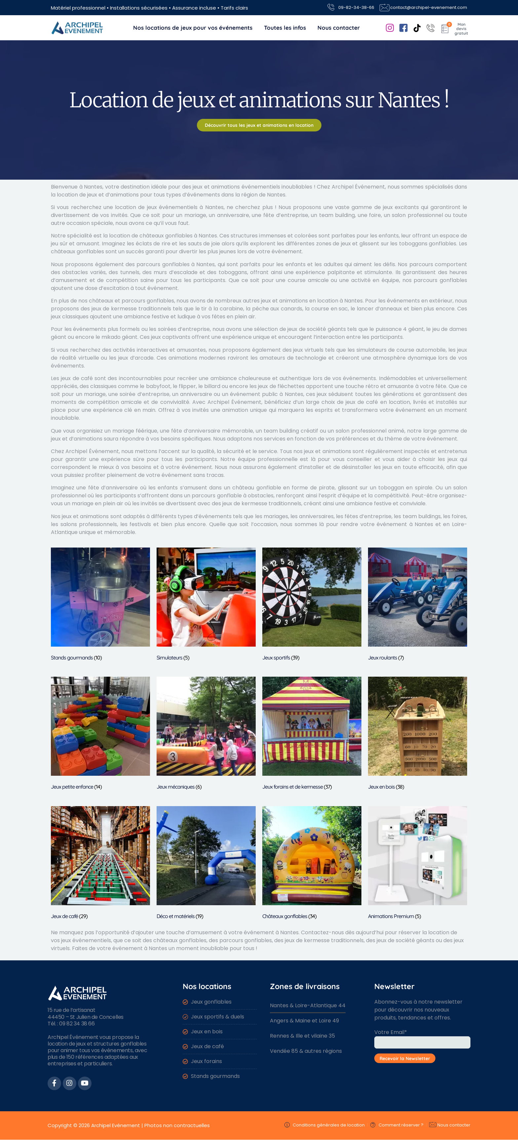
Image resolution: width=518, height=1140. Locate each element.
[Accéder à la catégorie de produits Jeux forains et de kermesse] (311, 735)
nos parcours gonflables (434, 280)
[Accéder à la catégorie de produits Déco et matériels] (206, 864)
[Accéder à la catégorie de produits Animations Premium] (417, 864)
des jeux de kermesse (109, 308)
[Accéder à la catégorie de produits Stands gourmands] (100, 605)
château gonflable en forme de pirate (283, 487)
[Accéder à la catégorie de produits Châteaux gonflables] (311, 864)
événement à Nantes (271, 932)
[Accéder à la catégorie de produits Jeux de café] (100, 864)
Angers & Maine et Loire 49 (304, 1020)
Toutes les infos (285, 27)
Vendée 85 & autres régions (306, 1051)
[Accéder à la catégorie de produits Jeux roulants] (417, 605)
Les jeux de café (72, 378)
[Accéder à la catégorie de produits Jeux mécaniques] (206, 735)
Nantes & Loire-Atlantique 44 (308, 1005)
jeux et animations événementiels (236, 187)
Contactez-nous (322, 932)
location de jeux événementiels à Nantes (169, 207)
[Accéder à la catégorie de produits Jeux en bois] (417, 735)
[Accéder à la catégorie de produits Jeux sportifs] (311, 605)
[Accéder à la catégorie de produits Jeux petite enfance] (100, 735)
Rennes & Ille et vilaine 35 (302, 1036)
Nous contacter (338, 27)
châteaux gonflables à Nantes (178, 235)
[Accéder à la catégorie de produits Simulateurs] (206, 605)
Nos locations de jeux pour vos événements (192, 27)
